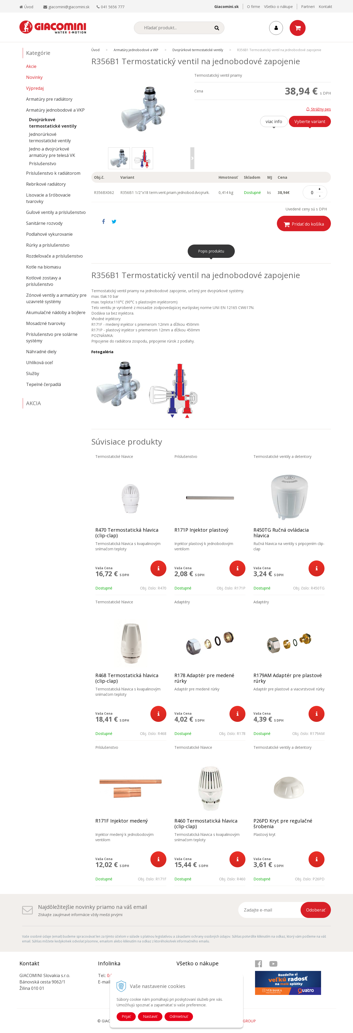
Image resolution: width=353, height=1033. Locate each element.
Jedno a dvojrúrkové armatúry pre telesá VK (52, 152)
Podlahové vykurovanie (49, 234)
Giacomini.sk (226, 6)
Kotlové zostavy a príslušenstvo (43, 281)
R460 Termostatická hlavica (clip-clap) (205, 823)
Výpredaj (35, 88)
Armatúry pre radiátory (49, 99)
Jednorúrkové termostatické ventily (50, 137)
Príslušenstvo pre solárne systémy (51, 337)
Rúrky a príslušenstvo (47, 245)
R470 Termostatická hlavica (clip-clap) (126, 532)
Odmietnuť (179, 1016)
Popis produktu (211, 251)
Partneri (308, 6)
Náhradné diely (41, 352)
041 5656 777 (112, 6)
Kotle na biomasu (43, 267)
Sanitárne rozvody (44, 223)
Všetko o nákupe (278, 6)
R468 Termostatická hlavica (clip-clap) (126, 678)
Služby (32, 373)
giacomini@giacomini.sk (68, 6)
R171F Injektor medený (121, 821)
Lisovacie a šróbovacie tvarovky (48, 198)
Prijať (126, 1016)
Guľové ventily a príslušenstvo (56, 212)
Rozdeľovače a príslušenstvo (54, 256)
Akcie (31, 66)
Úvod (26, 6)
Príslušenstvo (42, 163)
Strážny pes (318, 109)
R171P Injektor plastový (201, 530)
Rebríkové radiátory (46, 184)
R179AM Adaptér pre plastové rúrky (287, 678)
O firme (253, 6)
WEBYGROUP (244, 1020)
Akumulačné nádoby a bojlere (55, 312)
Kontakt (325, 6)
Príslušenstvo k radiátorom (53, 173)
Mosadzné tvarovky (45, 323)
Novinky (34, 77)
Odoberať (315, 910)
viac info (274, 121)
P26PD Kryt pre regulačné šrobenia (282, 823)
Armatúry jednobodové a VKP (55, 110)
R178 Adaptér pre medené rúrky (204, 678)
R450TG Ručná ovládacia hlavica (281, 532)
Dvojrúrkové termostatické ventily (52, 123)
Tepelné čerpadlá (43, 384)
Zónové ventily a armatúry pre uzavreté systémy (56, 298)
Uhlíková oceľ (39, 362)
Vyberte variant (309, 121)
